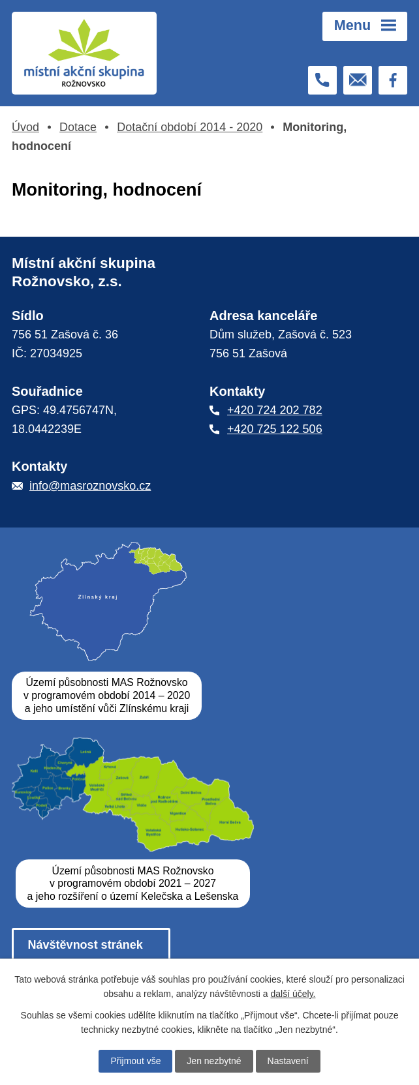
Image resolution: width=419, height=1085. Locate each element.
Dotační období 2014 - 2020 (189, 127)
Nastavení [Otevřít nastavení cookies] (288, 1061)
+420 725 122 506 (274, 429)
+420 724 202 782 (274, 410)
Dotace (78, 127)
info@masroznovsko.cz (90, 485)
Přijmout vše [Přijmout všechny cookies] (135, 1061)
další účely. (293, 993)
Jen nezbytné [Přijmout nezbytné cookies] (214, 1061)
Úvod (25, 127)
